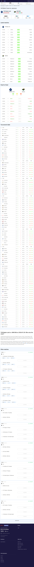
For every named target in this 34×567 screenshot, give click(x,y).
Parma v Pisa (19, 547)
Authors (2, 557)
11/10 (4, 364)
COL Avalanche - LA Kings (7, 400)
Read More (25, 360)
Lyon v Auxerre (19, 546)
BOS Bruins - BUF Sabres (6, 394)
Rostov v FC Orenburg (20, 544)
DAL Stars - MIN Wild (6, 451)
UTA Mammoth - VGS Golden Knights (8, 356)
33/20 (4, 389)
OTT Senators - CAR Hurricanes (7, 369)
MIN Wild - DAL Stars (6, 381)
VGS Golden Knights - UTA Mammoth (8, 475)
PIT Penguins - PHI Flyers (6, 427)
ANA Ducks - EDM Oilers (6, 362)
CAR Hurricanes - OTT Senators (7, 432)
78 (23, 342)
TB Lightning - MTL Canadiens (7, 466)
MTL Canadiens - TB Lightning (7, 412)
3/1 (8, 389)
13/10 (13, 389)
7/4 (13, 364)
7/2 (8, 364)
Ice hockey (30, 352)
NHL (2, 354)
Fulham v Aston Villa (20, 543)
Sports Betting (17, 520)
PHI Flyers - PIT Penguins (6, 387)
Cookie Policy (2, 560)
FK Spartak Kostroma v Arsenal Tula (22, 549)
